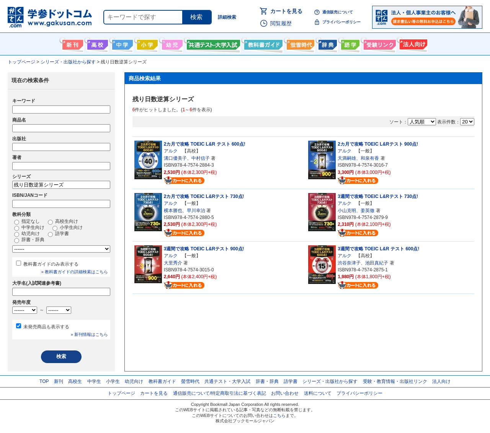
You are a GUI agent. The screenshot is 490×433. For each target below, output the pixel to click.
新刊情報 (71, 43)
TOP (44, 381)
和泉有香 (370, 158)
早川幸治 (196, 210)
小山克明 (347, 210)
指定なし (27, 222)
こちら (279, 415)
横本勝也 (173, 210)
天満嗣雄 (347, 158)
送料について (318, 393)
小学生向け (146, 43)
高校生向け (96, 43)
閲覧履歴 (281, 23)
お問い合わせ (285, 393)
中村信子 (200, 158)
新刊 (58, 381)
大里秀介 (173, 263)
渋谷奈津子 (349, 263)
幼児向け (171, 43)
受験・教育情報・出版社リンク (395, 381)
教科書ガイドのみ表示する (50, 264)
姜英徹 (367, 210)
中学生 (94, 381)
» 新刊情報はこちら (89, 334)
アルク (171, 151)
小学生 (113, 381)
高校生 (75, 381)
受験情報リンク (379, 43)
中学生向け (121, 43)
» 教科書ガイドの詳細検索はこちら (74, 271)
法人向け (412, 43)
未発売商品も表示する (46, 326)
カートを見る (286, 11)
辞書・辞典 (29, 240)
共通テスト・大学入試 (212, 43)
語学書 (349, 43)
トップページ (121, 393)
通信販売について (337, 12)
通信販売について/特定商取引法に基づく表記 (219, 393)
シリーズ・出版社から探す (330, 381)
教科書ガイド (262, 43)
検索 (196, 17)
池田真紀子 (376, 263)
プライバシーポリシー (341, 22)
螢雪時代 (299, 43)
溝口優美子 (175, 158)
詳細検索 (227, 17)
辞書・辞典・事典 (326, 43)
